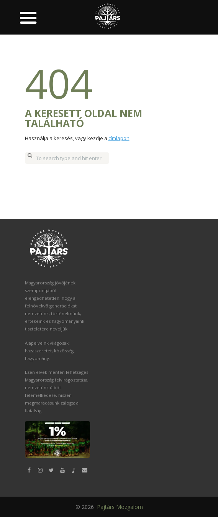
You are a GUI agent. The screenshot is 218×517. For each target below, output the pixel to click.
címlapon (118, 138)
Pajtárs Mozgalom (119, 506)
